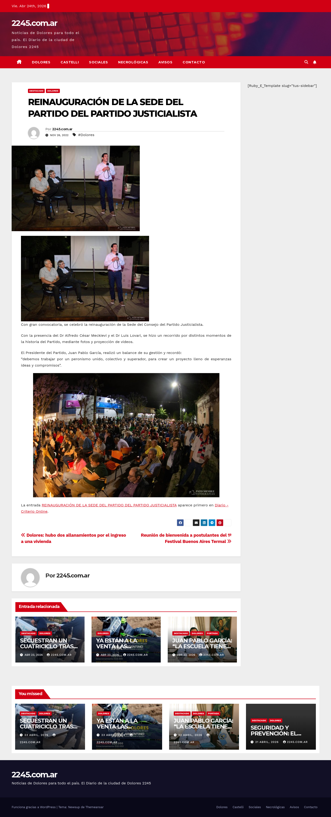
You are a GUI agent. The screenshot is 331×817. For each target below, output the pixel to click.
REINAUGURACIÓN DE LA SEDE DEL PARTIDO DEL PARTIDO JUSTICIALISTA (109, 505)
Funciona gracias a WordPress (34, 807)
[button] (306, 62)
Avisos (165, 62)
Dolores (41, 62)
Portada (212, 633)
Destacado (36, 90)
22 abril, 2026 (190, 735)
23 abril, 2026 (36, 735)
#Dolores (86, 135)
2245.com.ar (34, 23)
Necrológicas (133, 62)
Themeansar (94, 807)
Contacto (194, 62)
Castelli (70, 62)
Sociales (98, 62)
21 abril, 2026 (267, 742)
